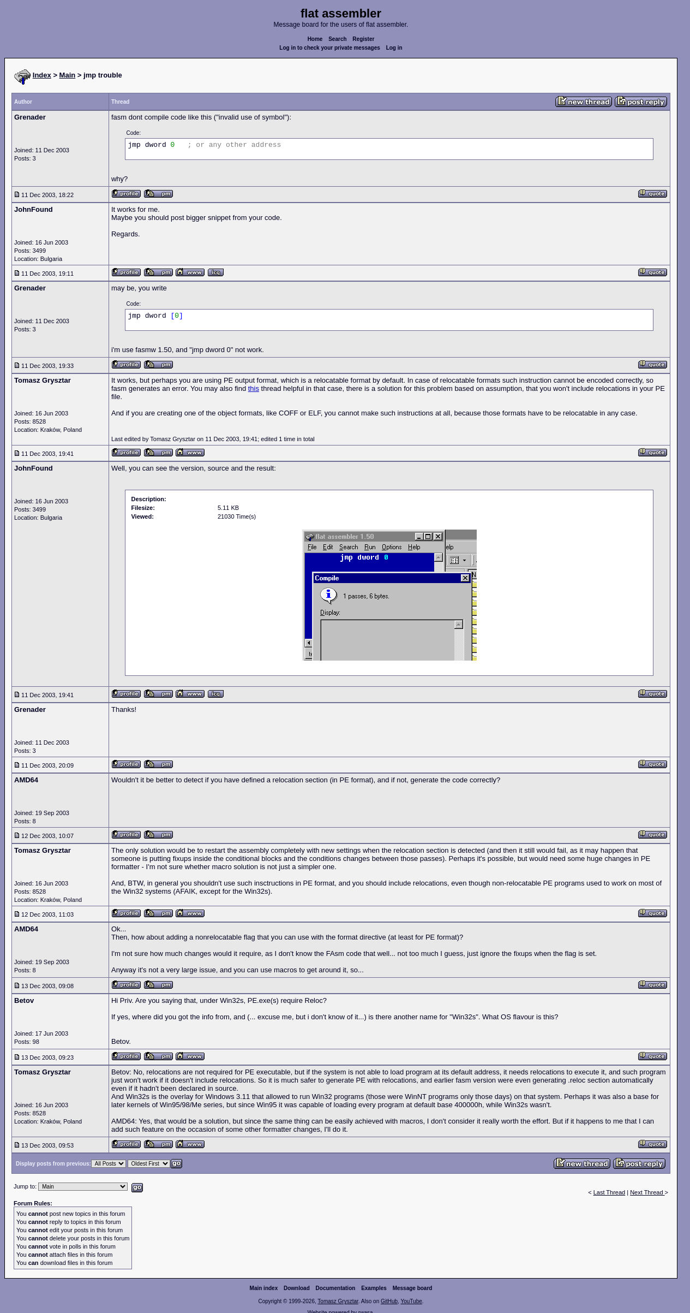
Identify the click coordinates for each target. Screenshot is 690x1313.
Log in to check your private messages (329, 48)
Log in (394, 48)
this (253, 388)
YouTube (411, 1301)
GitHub (389, 1301)
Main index (264, 1288)
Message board (413, 1288)
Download (297, 1288)
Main (67, 75)
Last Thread (609, 1192)
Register (363, 39)
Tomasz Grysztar (337, 1301)
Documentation (336, 1288)
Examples (374, 1288)
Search (337, 39)
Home (315, 39)
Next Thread (647, 1192)
